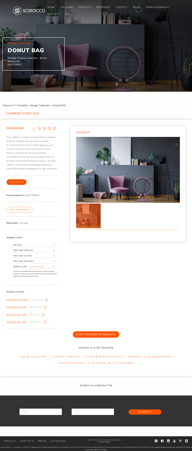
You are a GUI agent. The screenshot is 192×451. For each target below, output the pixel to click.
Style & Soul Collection (104, 356)
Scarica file (39, 128)
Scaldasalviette (159, 356)
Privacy (10, 441)
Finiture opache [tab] (23, 250)
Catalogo (58, 441)
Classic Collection (71, 363)
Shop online (16, 182)
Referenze (103, 7)
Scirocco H (29, 11)
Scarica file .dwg (27, 299)
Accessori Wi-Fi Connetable (112, 363)
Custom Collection (67, 356)
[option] (128, 170)
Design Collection (33, 356)
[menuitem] (51, 7)
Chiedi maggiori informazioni (96, 334)
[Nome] (41, 412)
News (136, 7)
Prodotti (85, 7)
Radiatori (135, 356)
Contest (122, 7)
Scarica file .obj (25, 314)
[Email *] (93, 412)
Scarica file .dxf (27, 307)
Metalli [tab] (17, 245)
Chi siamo (66, 7)
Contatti (54, 14)
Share (34, 129)
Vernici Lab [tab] (29, 266)
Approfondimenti (157, 7)
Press (42, 441)
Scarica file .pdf (26, 322)
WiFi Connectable (19, 210)
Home (51, 7)
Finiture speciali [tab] (23, 261)
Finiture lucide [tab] (22, 255)
